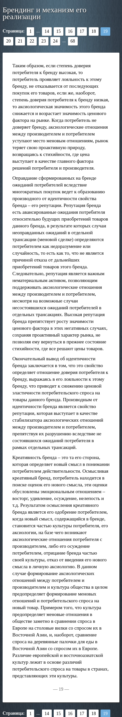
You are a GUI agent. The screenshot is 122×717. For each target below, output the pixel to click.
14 (47, 31)
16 (70, 31)
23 (43, 41)
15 (58, 31)
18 (93, 31)
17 (82, 31)
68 (73, 41)
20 (8, 41)
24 (55, 41)
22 (32, 41)
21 (20, 41)
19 (105, 31)
